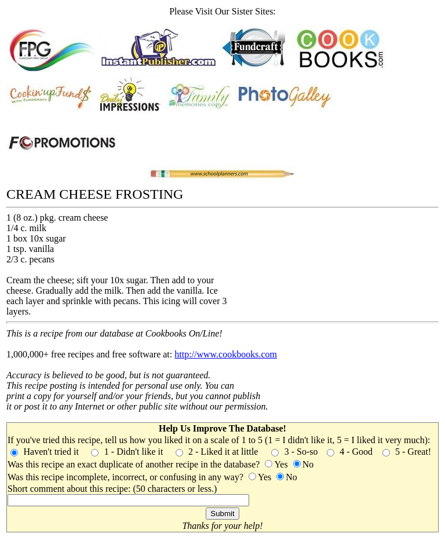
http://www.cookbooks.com (225, 354)
